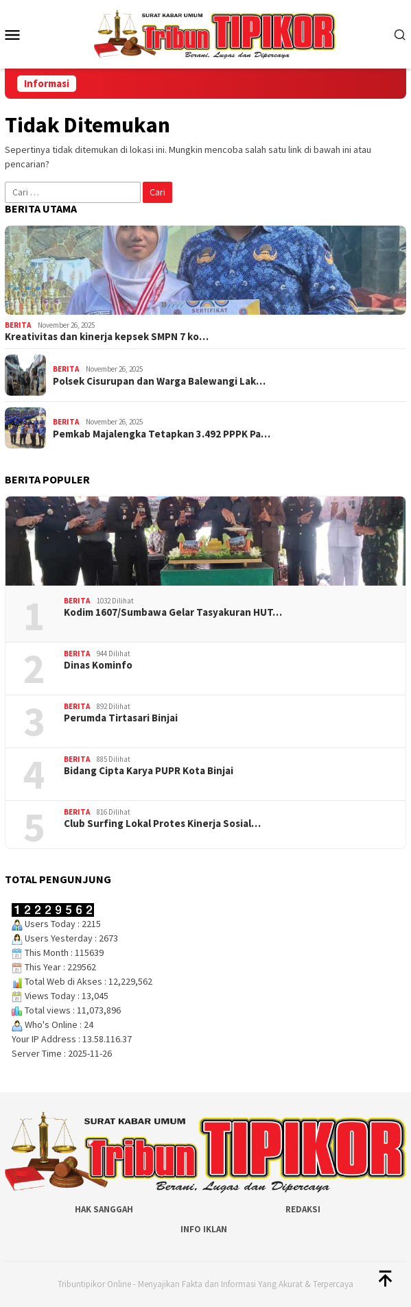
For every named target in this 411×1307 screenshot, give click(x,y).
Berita (18, 325)
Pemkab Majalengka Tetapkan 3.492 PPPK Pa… (161, 434)
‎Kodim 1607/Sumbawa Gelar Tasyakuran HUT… (173, 612)
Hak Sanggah (104, 1209)
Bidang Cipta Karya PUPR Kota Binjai (148, 771)
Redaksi (302, 1209)
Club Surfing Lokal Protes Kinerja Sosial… (162, 823)
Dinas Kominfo (98, 665)
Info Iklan (203, 1229)
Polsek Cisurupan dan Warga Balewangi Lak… (159, 381)
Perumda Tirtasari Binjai (121, 718)
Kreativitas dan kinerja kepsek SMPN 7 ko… (107, 337)
